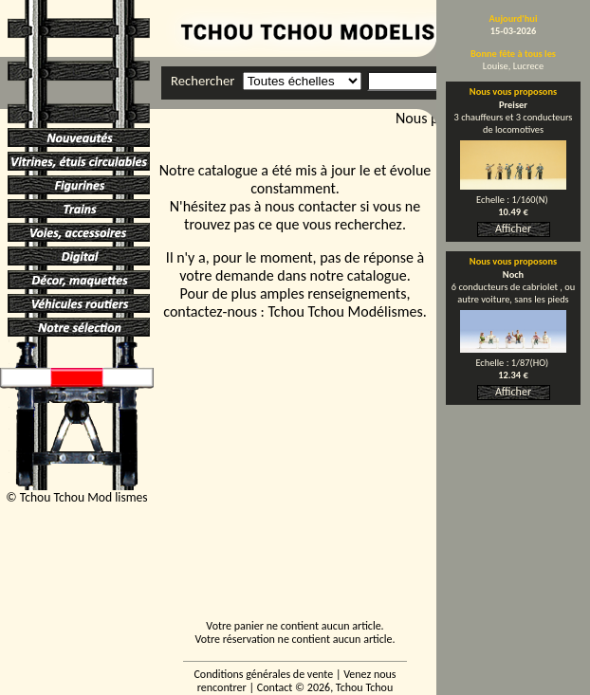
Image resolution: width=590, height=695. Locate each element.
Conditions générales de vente (263, 674)
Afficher (513, 228)
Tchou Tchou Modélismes (344, 311)
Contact (275, 687)
